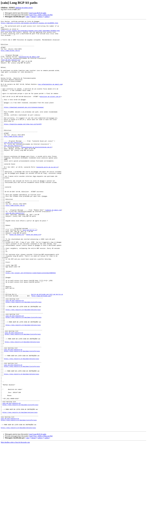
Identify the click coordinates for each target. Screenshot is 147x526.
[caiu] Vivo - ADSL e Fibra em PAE (41, 15)
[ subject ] (40, 16)
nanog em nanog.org (17, 277)
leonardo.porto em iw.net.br (47, 196)
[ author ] (47, 16)
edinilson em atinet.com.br (24, 7)
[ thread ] (34, 16)
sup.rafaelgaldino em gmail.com (50, 97)
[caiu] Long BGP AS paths (37, 13)
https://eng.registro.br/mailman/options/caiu (23, 367)
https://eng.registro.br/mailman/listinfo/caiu (23, 358)
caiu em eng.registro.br (11, 68)
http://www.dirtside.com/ (41, 351)
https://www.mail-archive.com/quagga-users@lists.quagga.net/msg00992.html (29, 23)
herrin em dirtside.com (40, 349)
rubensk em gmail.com (53, 248)
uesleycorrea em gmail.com (29, 64)
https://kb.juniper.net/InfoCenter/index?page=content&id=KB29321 (31, 323)
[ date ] (27, 16)
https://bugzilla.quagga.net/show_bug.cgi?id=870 (22, 145)
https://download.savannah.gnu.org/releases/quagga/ (24, 125)
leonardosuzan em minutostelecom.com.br (37, 172)
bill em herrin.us (30, 272)
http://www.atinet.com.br (10, 57)
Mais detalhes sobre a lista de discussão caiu (15, 524)
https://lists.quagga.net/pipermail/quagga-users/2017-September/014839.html (30, 33)
